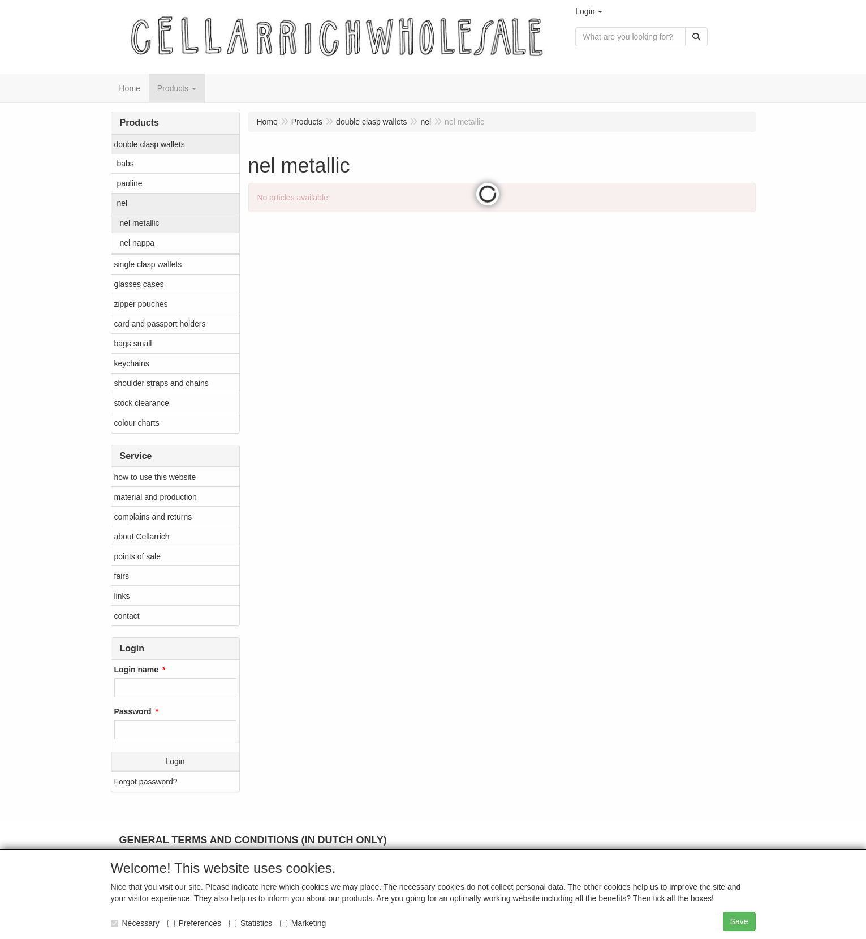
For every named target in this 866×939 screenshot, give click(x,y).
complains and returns (153, 516)
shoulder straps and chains (161, 383)
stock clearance (141, 403)
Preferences (194, 923)
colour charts (137, 422)
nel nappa (137, 242)
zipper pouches (141, 303)
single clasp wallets (148, 264)
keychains (131, 363)
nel (122, 203)
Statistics (250, 923)
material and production (155, 496)
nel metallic (140, 223)
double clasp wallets (149, 144)
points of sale (137, 556)
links (122, 596)
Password (133, 711)
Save (739, 921)
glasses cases (139, 284)
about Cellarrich (142, 536)
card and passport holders (160, 323)
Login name (136, 669)
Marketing (303, 923)
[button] (589, 11)
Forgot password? (146, 781)
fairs (121, 576)
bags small (133, 343)
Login (174, 761)
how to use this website (155, 477)
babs (125, 163)
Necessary (135, 923)
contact (127, 615)
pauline (130, 183)
